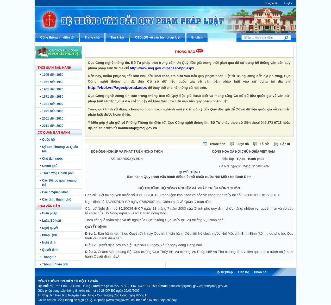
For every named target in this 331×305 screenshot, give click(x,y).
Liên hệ (243, 272)
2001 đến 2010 (53, 118)
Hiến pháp (49, 213)
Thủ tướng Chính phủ (58, 173)
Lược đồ (242, 144)
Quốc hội (48, 139)
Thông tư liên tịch (55, 264)
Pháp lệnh (49, 235)
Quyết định (50, 250)
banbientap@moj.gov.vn (137, 128)
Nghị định (49, 242)
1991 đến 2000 (53, 111)
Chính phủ (50, 166)
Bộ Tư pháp (224, 272)
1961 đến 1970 (53, 89)
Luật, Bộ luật (51, 220)
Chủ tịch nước (52, 158)
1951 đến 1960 (53, 82)
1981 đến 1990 (53, 104)
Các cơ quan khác (55, 192)
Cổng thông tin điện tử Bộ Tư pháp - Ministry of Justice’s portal (165, 19)
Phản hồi (260, 272)
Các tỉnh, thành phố (56, 199)
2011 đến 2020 (53, 126)
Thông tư (49, 257)
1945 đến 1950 (53, 75)
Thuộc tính (217, 144)
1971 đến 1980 (53, 96)
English (288, 3)
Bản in (285, 144)
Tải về (264, 144)
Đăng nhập (272, 3)
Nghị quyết (50, 228)
